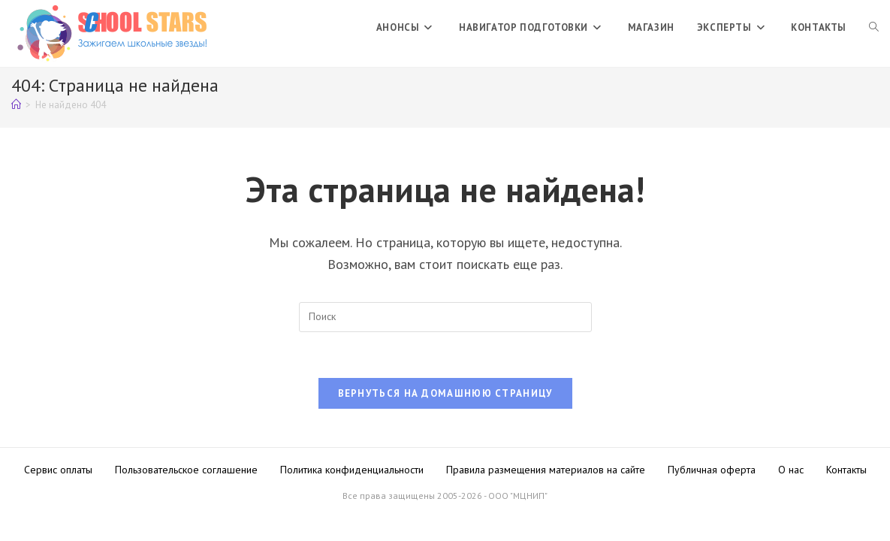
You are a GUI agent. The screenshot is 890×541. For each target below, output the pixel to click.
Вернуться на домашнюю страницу (445, 393)
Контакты (846, 469)
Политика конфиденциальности (352, 469)
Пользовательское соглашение (186, 469)
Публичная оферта (712, 469)
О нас (791, 469)
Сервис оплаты (58, 469)
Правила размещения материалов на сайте (545, 469)
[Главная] (16, 104)
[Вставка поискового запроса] (445, 317)
